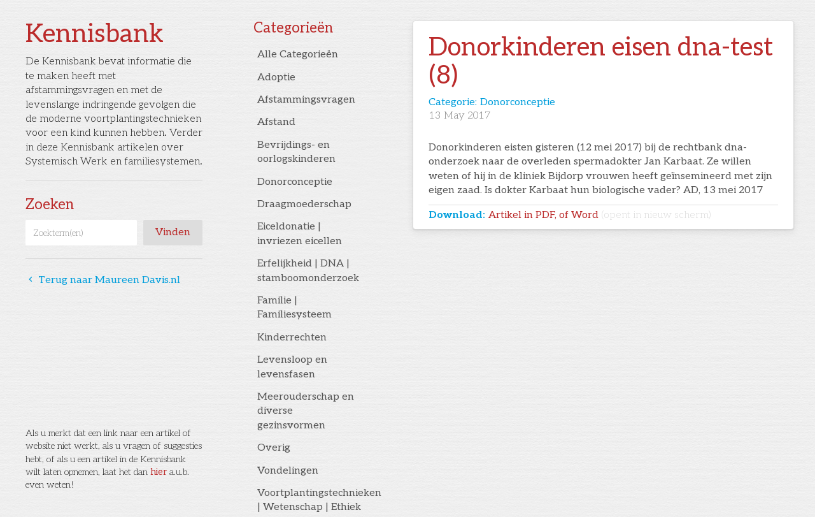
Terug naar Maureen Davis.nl (102, 280)
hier (158, 472)
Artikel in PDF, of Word (599, 215)
